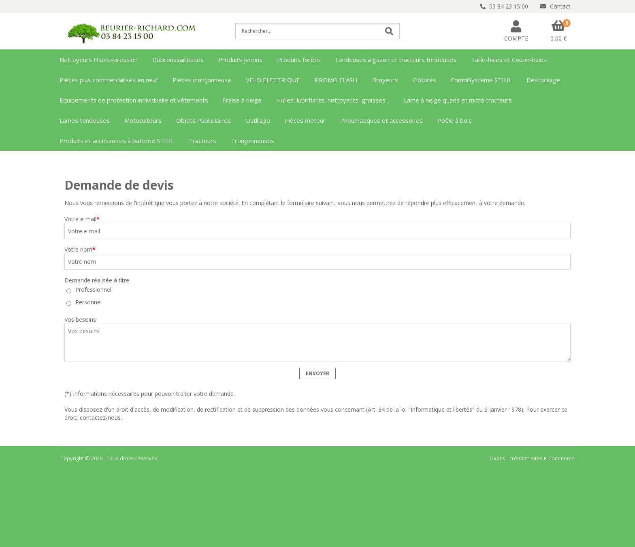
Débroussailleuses (178, 60)
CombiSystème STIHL (481, 80)
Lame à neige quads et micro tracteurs (458, 100)
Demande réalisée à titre (96, 280)
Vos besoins (80, 319)
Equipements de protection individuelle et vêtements (134, 100)
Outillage (257, 120)
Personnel (88, 302)
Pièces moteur (305, 120)
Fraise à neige (242, 100)
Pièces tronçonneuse (202, 80)
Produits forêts (298, 60)
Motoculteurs (143, 120)
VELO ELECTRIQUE (273, 80)
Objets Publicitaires (203, 120)
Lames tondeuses (85, 120)
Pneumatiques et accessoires (381, 120)
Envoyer (317, 373)
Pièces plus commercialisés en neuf (109, 80)
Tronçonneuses (252, 141)
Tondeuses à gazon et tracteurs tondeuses (395, 60)
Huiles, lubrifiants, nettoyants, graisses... (332, 100)
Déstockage (543, 80)
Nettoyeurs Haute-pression (99, 60)
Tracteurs (202, 141)
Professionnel (93, 290)
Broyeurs (385, 80)
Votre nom (80, 249)
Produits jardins (240, 60)
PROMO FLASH (336, 80)
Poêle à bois (454, 120)
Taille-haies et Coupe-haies (509, 60)
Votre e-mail (82, 219)
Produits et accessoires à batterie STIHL (117, 141)
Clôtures (424, 80)
